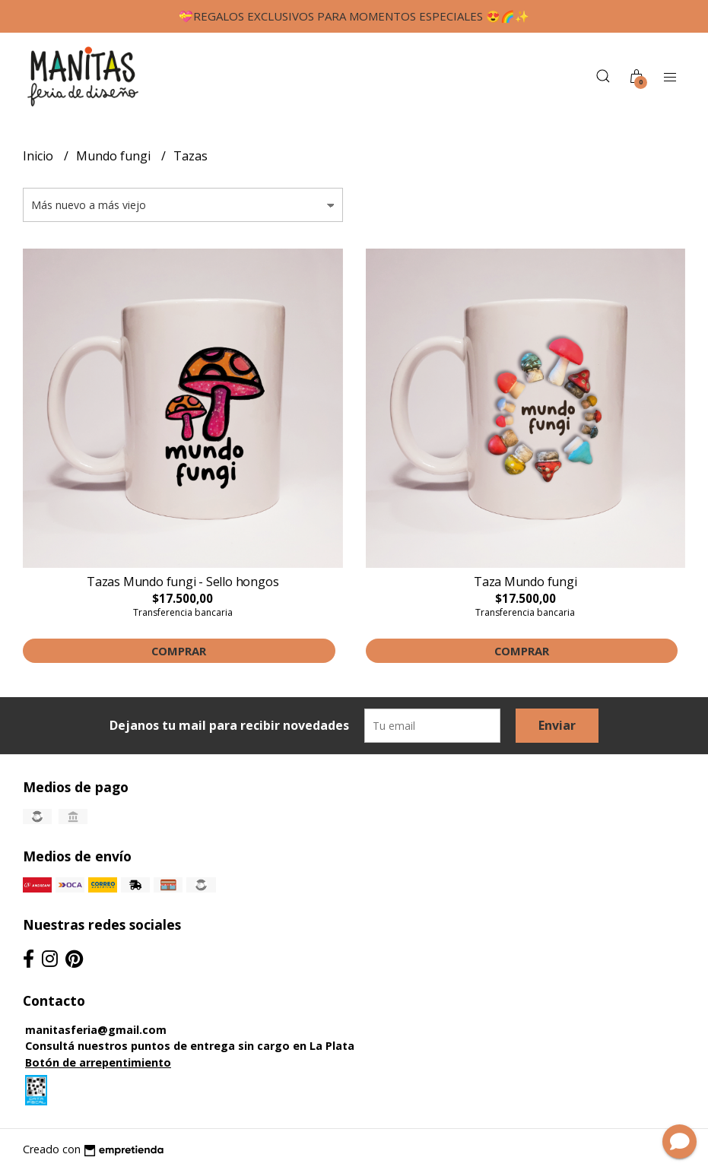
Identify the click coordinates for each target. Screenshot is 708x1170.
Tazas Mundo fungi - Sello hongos (182, 581)
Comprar (178, 650)
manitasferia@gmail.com (96, 1030)
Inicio (39, 155)
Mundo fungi (115, 155)
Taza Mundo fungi (525, 581)
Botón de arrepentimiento (98, 1062)
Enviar (557, 725)
